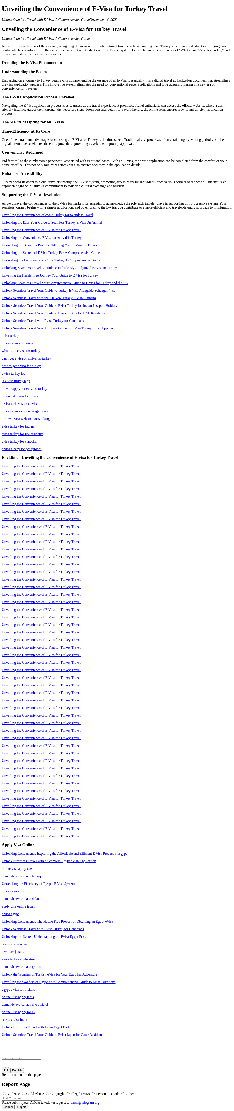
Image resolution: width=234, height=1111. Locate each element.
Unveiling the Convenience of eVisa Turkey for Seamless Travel (47, 215)
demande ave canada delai (20, 899)
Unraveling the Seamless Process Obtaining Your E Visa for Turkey (50, 245)
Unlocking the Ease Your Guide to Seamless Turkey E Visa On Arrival (52, 222)
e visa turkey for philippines (22, 449)
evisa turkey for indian (18, 426)
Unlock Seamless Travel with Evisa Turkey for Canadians (43, 321)
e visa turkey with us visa (20, 404)
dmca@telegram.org (85, 1102)
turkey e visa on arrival (18, 343)
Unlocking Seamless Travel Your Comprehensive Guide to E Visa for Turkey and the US (65, 283)
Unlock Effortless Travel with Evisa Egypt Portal (36, 1027)
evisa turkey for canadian (19, 441)
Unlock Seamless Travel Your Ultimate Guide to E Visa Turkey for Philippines (58, 328)
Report (21, 1107)
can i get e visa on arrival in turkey (26, 358)
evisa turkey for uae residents (22, 434)
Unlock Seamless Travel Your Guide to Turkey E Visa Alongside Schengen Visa (58, 290)
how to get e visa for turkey (21, 366)
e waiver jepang (13, 952)
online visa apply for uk (18, 1012)
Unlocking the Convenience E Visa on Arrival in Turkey (42, 237)
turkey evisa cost (14, 891)
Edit (6, 1070)
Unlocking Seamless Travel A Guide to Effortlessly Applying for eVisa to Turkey (59, 268)
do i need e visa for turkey (20, 396)
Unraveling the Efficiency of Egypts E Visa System (38, 884)
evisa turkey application (19, 959)
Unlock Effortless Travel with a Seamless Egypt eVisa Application (49, 861)
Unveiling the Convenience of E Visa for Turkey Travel (41, 230)
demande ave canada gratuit (21, 967)
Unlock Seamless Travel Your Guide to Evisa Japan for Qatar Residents (52, 1035)
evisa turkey (10, 336)
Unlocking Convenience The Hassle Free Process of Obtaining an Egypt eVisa (57, 921)
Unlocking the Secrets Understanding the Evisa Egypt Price (44, 936)
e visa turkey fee (13, 373)
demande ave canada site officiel (25, 1004)
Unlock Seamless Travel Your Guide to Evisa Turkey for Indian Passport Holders (59, 305)
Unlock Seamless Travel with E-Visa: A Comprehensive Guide (46, 20)
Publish (17, 1070)
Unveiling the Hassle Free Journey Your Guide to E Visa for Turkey (50, 275)
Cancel (8, 1107)
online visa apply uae (17, 868)
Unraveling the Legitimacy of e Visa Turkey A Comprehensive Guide (51, 260)
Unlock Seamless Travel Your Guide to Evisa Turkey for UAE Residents (53, 313)
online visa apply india (18, 997)
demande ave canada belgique (23, 876)
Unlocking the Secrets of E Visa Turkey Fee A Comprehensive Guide (51, 253)
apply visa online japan (18, 906)
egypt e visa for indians (18, 989)
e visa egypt (10, 914)
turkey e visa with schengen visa (25, 411)
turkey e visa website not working (26, 419)
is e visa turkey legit (16, 381)
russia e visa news (14, 944)
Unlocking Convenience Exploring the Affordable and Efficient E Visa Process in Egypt (64, 853)
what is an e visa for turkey (21, 351)
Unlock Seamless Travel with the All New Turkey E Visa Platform (49, 298)
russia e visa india (14, 1019)
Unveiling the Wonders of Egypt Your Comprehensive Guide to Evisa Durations (59, 982)
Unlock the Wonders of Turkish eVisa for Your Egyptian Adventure (49, 974)
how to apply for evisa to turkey (24, 388)
